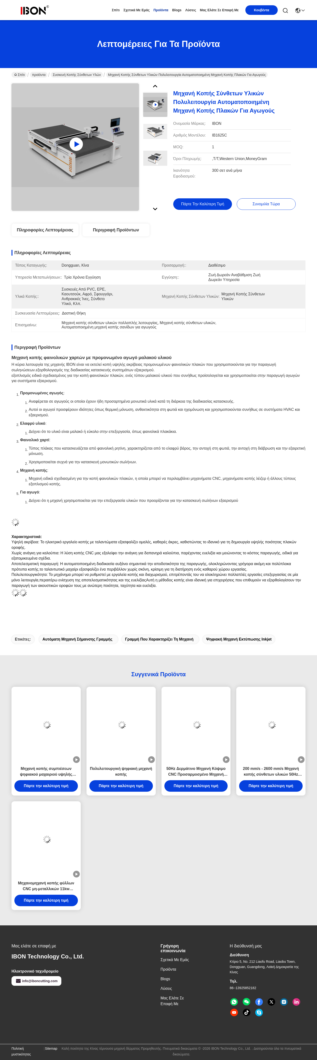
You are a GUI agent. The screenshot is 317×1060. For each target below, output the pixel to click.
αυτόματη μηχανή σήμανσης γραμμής (77, 639)
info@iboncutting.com (36, 981)
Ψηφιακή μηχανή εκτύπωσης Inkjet (238, 639)
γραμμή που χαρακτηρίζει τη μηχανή (159, 639)
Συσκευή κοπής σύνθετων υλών (77, 75)
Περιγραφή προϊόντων (116, 230)
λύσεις (190, 10)
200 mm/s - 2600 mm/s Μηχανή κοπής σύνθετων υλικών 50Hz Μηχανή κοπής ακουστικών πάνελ (271, 772)
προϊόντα (160, 10)
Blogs (176, 10)
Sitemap (51, 1048)
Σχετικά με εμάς (136, 10)
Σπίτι (116, 10)
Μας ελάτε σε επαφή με (219, 10)
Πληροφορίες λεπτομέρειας (45, 230)
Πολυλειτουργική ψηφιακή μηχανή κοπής (121, 771)
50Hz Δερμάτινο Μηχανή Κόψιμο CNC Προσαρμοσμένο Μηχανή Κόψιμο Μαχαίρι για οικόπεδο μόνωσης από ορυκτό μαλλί (195, 772)
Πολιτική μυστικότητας (21, 1051)
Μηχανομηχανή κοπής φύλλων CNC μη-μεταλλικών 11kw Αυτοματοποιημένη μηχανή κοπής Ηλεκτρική (46, 886)
